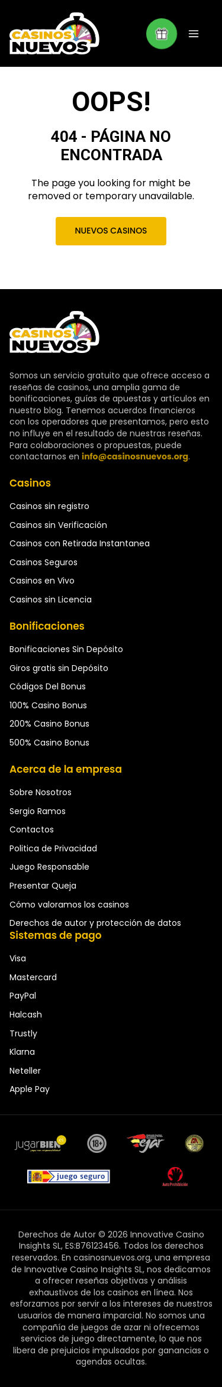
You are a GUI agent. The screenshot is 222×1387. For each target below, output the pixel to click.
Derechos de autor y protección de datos (95, 923)
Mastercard (33, 977)
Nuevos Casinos (111, 230)
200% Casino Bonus (49, 724)
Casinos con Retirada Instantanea (79, 543)
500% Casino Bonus (49, 742)
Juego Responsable (49, 867)
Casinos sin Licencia (50, 599)
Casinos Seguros (43, 562)
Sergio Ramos (37, 811)
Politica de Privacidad (53, 848)
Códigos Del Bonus (47, 686)
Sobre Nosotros (40, 792)
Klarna (22, 1052)
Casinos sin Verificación (58, 525)
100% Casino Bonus (48, 705)
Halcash (25, 1014)
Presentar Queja (42, 886)
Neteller (25, 1071)
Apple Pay (29, 1089)
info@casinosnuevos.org (135, 456)
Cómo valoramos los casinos (69, 904)
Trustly (23, 1033)
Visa (17, 958)
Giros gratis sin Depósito (58, 668)
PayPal (22, 996)
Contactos (31, 829)
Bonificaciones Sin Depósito (66, 649)
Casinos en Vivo (42, 580)
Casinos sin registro (49, 506)
